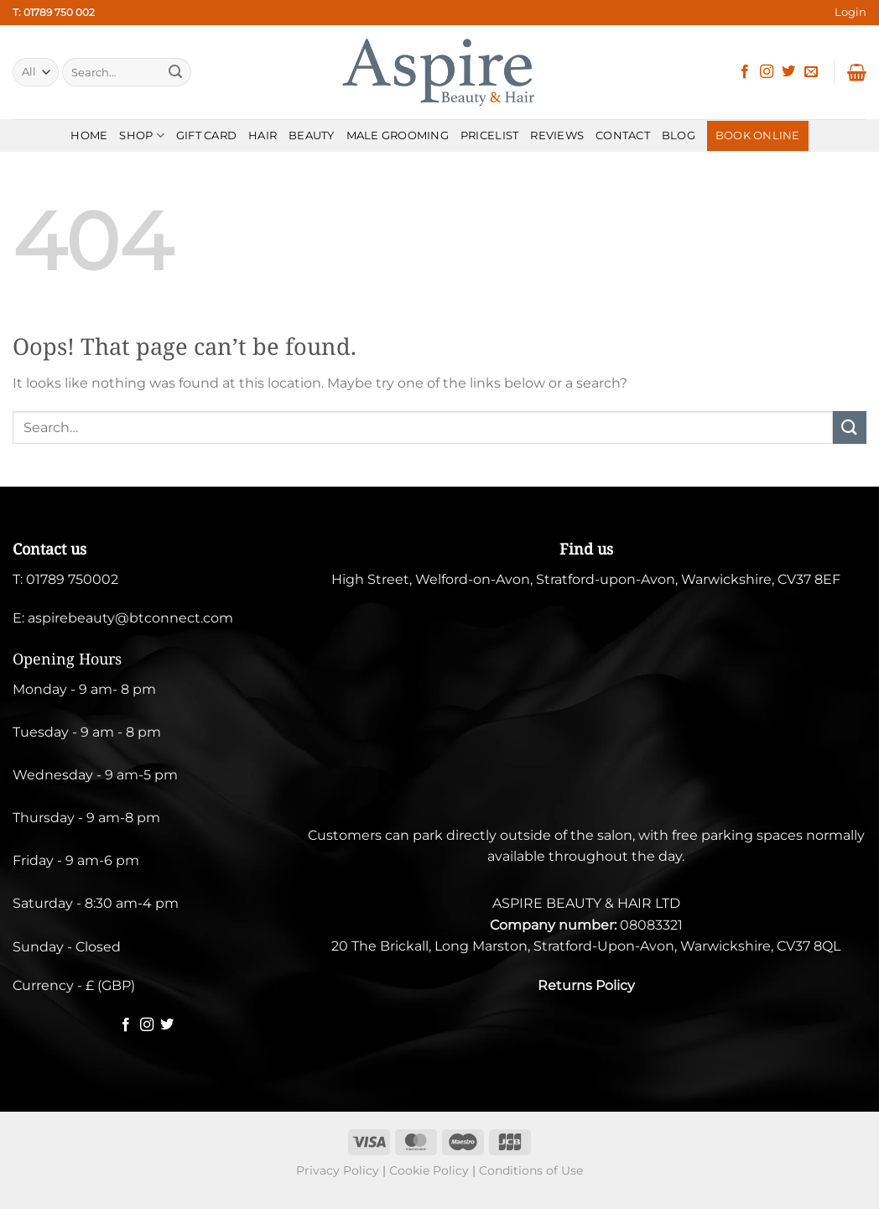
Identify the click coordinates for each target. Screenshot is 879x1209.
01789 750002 (72, 579)
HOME (88, 135)
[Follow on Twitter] (788, 72)
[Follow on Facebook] (745, 72)
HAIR (262, 135)
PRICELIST (489, 135)
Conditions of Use (531, 1170)
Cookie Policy (429, 1170)
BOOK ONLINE (757, 135)
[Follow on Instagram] (766, 72)
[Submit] (175, 72)
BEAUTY (312, 135)
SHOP (141, 135)
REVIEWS (557, 135)
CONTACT (623, 135)
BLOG (678, 135)
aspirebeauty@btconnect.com (130, 618)
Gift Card (206, 135)
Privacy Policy (337, 1170)
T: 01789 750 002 (54, 12)
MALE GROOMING (397, 135)
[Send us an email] (811, 72)
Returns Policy (586, 985)
